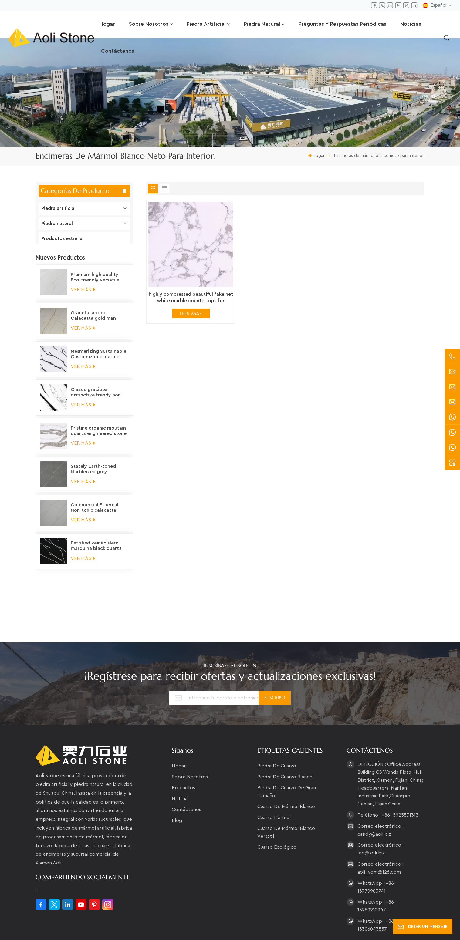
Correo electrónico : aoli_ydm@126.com (380, 824)
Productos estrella (62, 238)
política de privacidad (263, 926)
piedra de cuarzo (276, 722)
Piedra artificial (206, 24)
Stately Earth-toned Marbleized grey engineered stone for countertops (94, 474)
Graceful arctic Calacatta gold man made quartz (93, 321)
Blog (177, 776)
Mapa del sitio (199, 926)
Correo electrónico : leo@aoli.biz (380, 805)
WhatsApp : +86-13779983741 (376, 843)
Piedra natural (262, 24)
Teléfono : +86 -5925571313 (387, 771)
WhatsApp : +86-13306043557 (376, 881)
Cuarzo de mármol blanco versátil (286, 788)
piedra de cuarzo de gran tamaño (286, 748)
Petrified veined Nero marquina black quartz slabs (96, 551)
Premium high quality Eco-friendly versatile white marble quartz (95, 282)
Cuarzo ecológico (276, 803)
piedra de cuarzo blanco (285, 733)
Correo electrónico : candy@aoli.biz (380, 786)
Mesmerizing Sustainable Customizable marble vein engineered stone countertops (98, 359)
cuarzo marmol (274, 773)
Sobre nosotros (148, 24)
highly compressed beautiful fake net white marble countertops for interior (191, 298)
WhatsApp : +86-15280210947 (376, 862)
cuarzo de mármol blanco (286, 762)
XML (227, 926)
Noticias (410, 24)
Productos (183, 744)
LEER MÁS (190, 314)
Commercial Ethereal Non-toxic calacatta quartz (94, 512)
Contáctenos (117, 51)
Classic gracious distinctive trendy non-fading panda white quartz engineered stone (99, 398)
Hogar (107, 24)
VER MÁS (83, 295)
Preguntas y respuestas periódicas (342, 24)
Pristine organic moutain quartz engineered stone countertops (99, 436)
